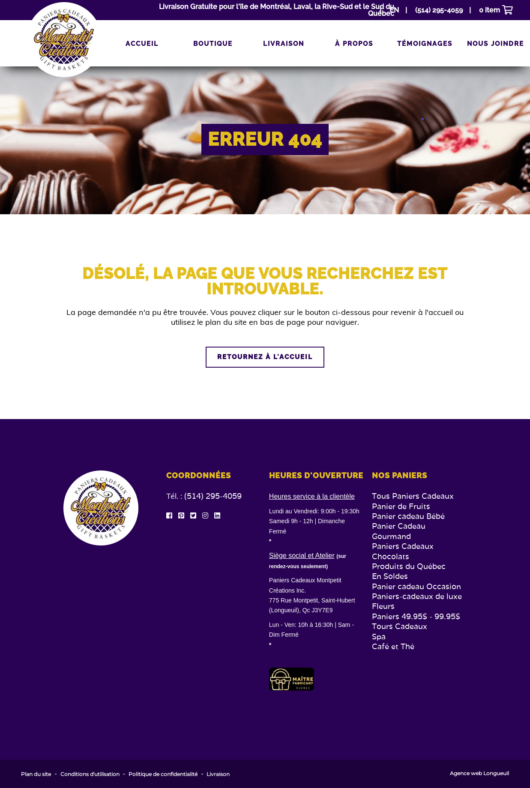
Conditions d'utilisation (90, 774)
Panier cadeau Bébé (408, 516)
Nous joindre (495, 44)
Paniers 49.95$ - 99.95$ (416, 616)
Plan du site (36, 774)
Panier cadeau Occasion (416, 586)
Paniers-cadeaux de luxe (417, 596)
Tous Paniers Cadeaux (413, 496)
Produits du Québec (409, 566)
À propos (354, 44)
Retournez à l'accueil (265, 357)
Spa (379, 636)
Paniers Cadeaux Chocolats (403, 551)
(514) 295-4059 (213, 496)
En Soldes (390, 576)
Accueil (142, 44)
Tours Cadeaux (399, 626)
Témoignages (424, 44)
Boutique (213, 44)
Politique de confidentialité (163, 774)
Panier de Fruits (401, 506)
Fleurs (383, 606)
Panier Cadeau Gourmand (398, 531)
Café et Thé (393, 646)
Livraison (283, 44)
